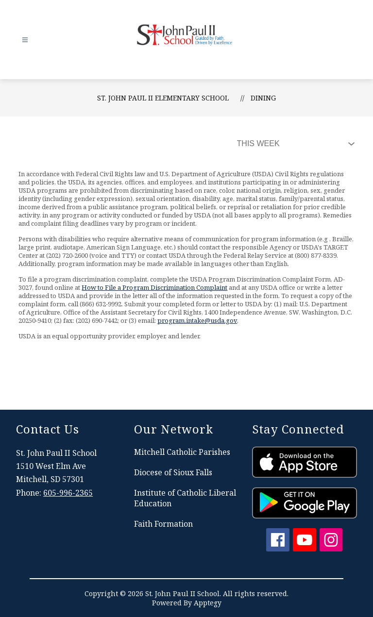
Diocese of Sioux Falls (173, 472)
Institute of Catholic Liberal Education (185, 498)
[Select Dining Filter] (294, 143)
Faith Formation (163, 523)
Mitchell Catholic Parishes (182, 452)
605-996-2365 (68, 492)
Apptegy (207, 602)
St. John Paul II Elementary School (163, 97)
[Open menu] (25, 40)
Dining (263, 97)
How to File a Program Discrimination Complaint (154, 287)
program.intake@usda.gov (197, 320)
